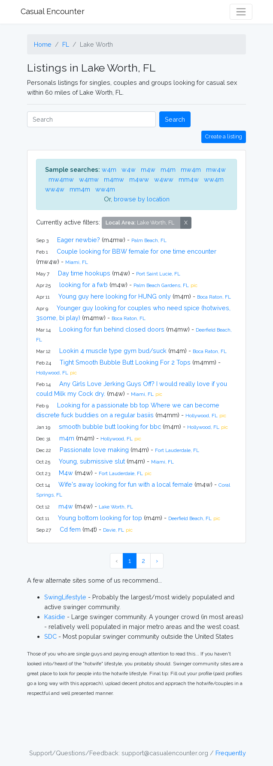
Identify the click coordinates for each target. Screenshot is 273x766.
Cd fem (70, 529)
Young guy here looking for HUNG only (114, 296)
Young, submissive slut (92, 461)
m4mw (114, 179)
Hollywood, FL (52, 373)
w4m (109, 169)
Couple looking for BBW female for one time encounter (136, 251)
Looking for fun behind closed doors (111, 329)
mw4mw (61, 179)
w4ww (163, 179)
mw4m (191, 169)
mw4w (216, 169)
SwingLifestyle (65, 597)
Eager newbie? (78, 239)
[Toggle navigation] (241, 12)
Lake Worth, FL (116, 507)
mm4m (80, 189)
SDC (50, 636)
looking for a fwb (83, 284)
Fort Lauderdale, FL (177, 450)
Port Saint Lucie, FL (158, 274)
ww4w (54, 189)
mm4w (189, 179)
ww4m (214, 179)
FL (65, 44)
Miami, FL (76, 262)
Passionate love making (94, 449)
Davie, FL (113, 530)
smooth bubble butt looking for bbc (110, 426)
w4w (128, 169)
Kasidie (54, 616)
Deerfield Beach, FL (190, 518)
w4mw (89, 179)
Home (43, 44)
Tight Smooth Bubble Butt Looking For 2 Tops (125, 362)
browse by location (142, 199)
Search (175, 119)
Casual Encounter (53, 11)
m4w (148, 169)
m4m (168, 169)
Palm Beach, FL (149, 240)
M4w (66, 472)
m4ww (139, 179)
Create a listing (223, 136)
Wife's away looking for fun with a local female (125, 484)
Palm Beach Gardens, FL (161, 285)
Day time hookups (84, 273)
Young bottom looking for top (100, 517)
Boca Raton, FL (214, 297)
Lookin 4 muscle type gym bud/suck (113, 350)
